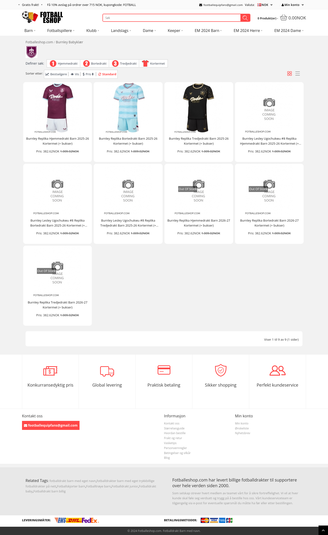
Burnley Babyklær (69, 42)
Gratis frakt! (30, 5)
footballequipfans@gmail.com (221, 5)
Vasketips (170, 443)
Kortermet (157, 63)
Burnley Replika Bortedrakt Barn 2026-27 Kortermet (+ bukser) (269, 222)
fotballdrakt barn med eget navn (72, 481)
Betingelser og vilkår (177, 453)
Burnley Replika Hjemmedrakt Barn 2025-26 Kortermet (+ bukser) (57, 141)
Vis (75, 74)
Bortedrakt (98, 63)
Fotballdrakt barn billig (49, 491)
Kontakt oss (171, 423)
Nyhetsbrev (242, 433)
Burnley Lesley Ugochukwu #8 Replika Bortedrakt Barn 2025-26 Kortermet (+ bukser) (57, 223)
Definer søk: (35, 63)
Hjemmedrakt (68, 63)
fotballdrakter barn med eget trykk (121, 481)
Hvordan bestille (175, 433)
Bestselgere (56, 74)
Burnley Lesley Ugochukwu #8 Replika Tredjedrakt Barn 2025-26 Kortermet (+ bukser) (128, 223)
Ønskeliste (242, 428)
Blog (167, 458)
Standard (107, 74)
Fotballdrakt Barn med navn (181, 531)
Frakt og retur (173, 438)
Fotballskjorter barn (71, 486)
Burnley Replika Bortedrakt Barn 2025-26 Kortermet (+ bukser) (128, 141)
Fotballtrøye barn (98, 486)
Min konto (290, 5)
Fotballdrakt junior (125, 486)
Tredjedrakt (128, 63)
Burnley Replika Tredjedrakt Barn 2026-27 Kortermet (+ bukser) (57, 304)
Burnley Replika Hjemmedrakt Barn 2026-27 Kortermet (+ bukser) (198, 222)
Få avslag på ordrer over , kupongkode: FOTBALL (91, 5)
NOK (265, 5)
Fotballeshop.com (39, 42)
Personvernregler (175, 448)
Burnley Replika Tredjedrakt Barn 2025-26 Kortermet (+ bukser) (199, 141)
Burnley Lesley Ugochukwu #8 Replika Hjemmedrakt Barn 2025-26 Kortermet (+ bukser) (269, 141)
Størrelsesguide (174, 428)
